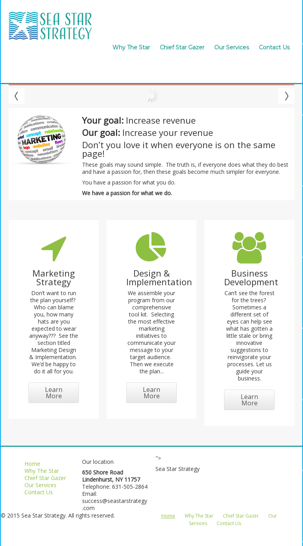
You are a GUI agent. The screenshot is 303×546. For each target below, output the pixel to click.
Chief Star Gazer (182, 47)
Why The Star (131, 47)
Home (32, 463)
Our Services (231, 47)
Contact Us (274, 47)
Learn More (53, 392)
